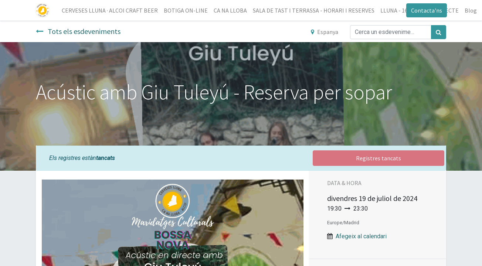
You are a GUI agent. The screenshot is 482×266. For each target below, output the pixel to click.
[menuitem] (111, 10)
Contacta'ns (425, 10)
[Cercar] (438, 32)
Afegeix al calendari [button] (361, 236)
